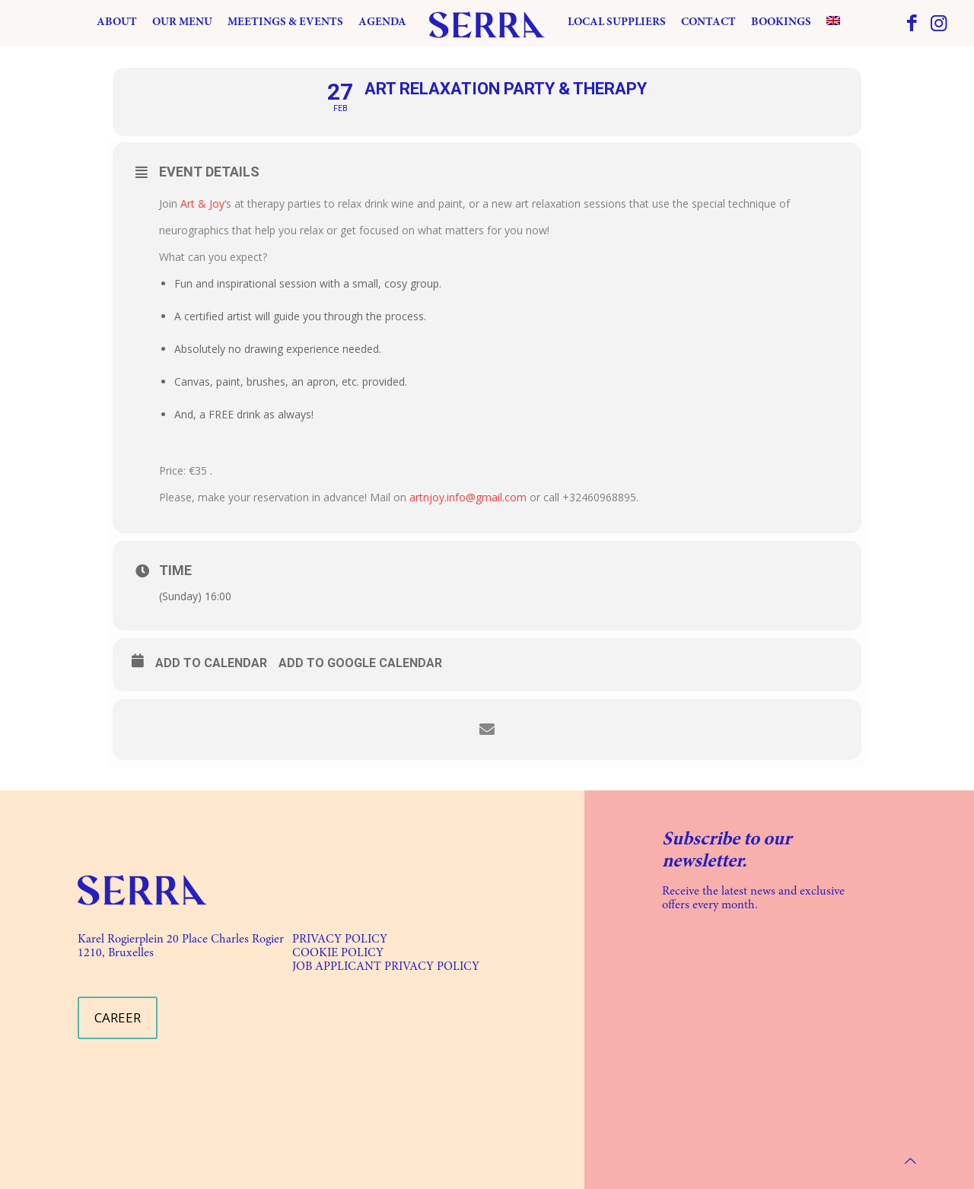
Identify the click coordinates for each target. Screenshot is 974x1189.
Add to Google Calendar (360, 663)
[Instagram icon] (938, 25)
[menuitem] (833, 23)
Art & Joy (202, 203)
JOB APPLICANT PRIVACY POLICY (385, 967)
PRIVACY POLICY (339, 939)
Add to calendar (211, 663)
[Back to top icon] (910, 1160)
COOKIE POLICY (338, 953)
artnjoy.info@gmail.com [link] (468, 497)
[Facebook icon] (911, 25)
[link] (142, 889)
